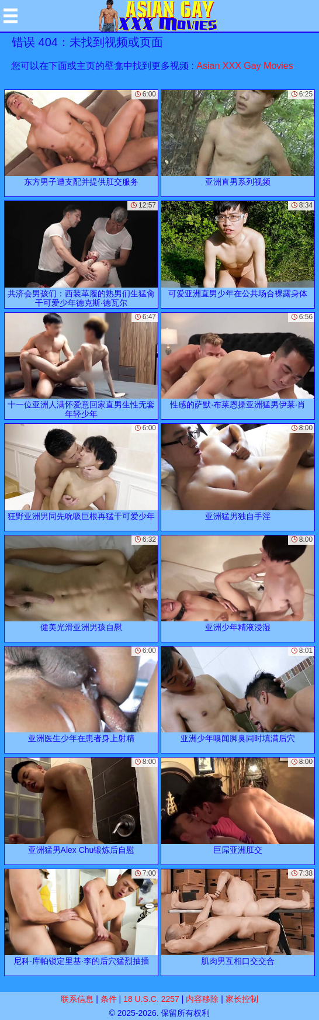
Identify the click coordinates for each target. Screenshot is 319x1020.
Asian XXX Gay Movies (244, 66)
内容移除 (202, 999)
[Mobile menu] (10, 15)
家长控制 (242, 999)
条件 (108, 999)
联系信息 (77, 999)
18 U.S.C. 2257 (151, 999)
